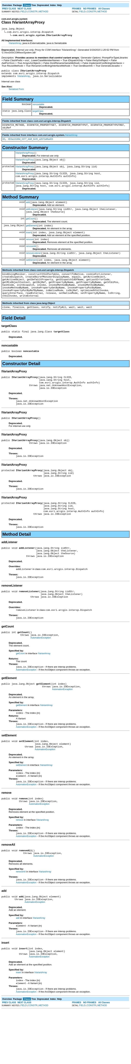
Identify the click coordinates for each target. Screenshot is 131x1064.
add (27, 210)
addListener (31, 218)
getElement (31, 236)
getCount (30, 228)
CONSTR (32, 11)
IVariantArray (15, 44)
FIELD (24, 11)
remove (29, 250)
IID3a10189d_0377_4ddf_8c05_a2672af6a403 (30, 143)
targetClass (37, 113)
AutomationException (40, 676)
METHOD (43, 11)
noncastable (38, 106)
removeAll (30, 258)
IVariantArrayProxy (25, 157)
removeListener (33, 265)
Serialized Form (16, 91)
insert (28, 243)
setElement (31, 273)
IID (3, 143)
